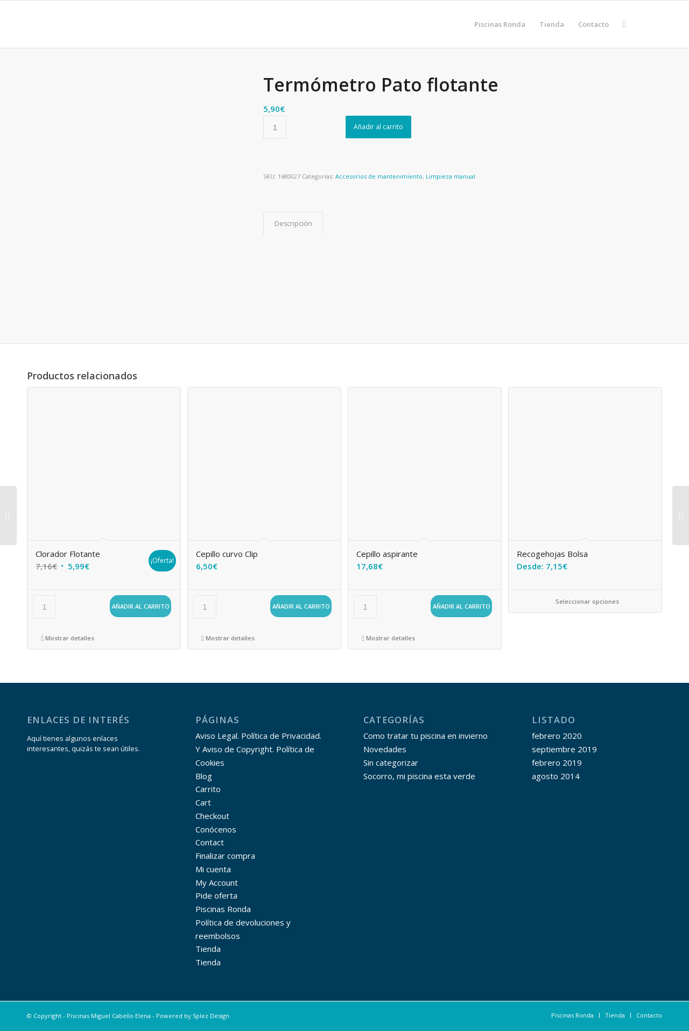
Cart (203, 802)
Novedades (384, 749)
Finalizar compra (225, 855)
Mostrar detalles (67, 638)
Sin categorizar (390, 762)
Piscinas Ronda (223, 908)
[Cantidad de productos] (274, 127)
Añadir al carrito (378, 126)
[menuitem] (499, 24)
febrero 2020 (557, 735)
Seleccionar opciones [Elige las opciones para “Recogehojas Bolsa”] (585, 601)
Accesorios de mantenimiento (379, 176)
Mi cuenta (213, 869)
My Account (216, 882)
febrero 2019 (557, 762)
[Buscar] (624, 24)
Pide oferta (216, 895)
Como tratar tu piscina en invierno (425, 735)
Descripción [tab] (293, 223)
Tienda (208, 948)
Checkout (212, 815)
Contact (209, 842)
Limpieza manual (450, 176)
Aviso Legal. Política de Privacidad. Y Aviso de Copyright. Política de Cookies (258, 749)
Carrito (208, 788)
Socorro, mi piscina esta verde (419, 776)
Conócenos (215, 829)
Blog (203, 776)
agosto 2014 (556, 776)
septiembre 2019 (564, 749)
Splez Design (211, 1016)
